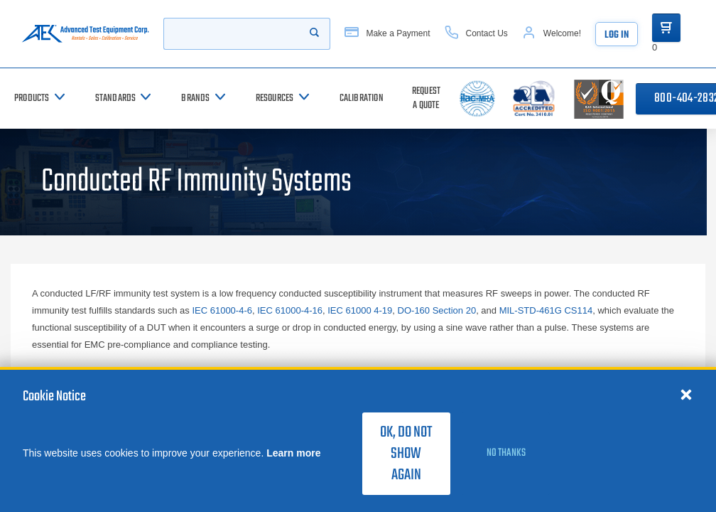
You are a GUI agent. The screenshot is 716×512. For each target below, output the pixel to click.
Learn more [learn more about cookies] (293, 453)
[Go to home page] (85, 33)
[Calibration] (361, 98)
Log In (616, 35)
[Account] (551, 33)
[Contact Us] (476, 33)
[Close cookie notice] (686, 394)
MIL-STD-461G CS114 (546, 310)
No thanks (506, 453)
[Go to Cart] (666, 28)
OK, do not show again (406, 453)
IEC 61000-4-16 (289, 310)
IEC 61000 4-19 (359, 310)
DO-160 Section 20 (437, 310)
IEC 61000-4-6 (222, 310)
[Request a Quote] (426, 98)
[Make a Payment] (387, 33)
